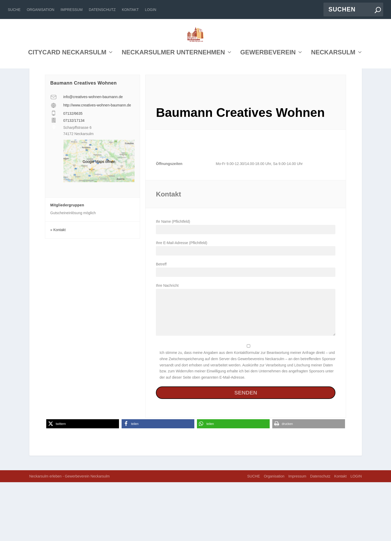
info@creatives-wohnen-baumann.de (93, 156)
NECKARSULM (333, 100)
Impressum (72, 10)
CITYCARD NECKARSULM (67, 100)
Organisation (40, 10)
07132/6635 (73, 172)
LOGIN (150, 10)
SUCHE (14, 10)
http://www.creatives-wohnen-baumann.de (97, 164)
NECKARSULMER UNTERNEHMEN (173, 100)
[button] (82, 482)
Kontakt (130, 10)
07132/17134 (74, 179)
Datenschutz (102, 10)
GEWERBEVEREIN (268, 100)
